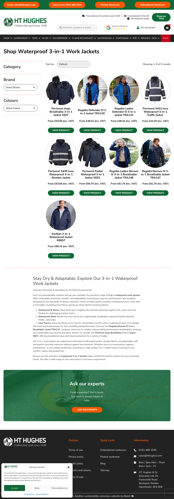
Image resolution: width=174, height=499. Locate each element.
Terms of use (76, 450)
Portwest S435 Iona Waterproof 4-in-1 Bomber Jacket (61, 174)
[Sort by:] (73, 64)
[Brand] (20, 87)
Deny (37, 488)
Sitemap (104, 470)
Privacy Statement (41, 494)
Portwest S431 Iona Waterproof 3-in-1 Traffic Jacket (155, 112)
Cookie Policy (29, 494)
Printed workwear (110, 456)
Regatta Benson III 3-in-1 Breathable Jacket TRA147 (155, 174)
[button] (68, 467)
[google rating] (117, 28)
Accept (14, 488)
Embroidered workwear (113, 450)
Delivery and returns (80, 470)
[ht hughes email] (151, 456)
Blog (102, 463)
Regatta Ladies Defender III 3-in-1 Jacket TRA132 (124, 112)
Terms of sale (76, 477)
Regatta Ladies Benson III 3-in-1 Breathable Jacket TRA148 (124, 174)
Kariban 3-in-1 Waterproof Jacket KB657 (61, 237)
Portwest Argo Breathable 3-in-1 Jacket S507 (61, 112)
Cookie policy (76, 463)
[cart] (167, 27)
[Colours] (20, 108)
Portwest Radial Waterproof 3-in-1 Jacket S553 (92, 174)
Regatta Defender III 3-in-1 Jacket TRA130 (92, 111)
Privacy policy (76, 456)
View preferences (59, 488)
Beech (129, 496)
